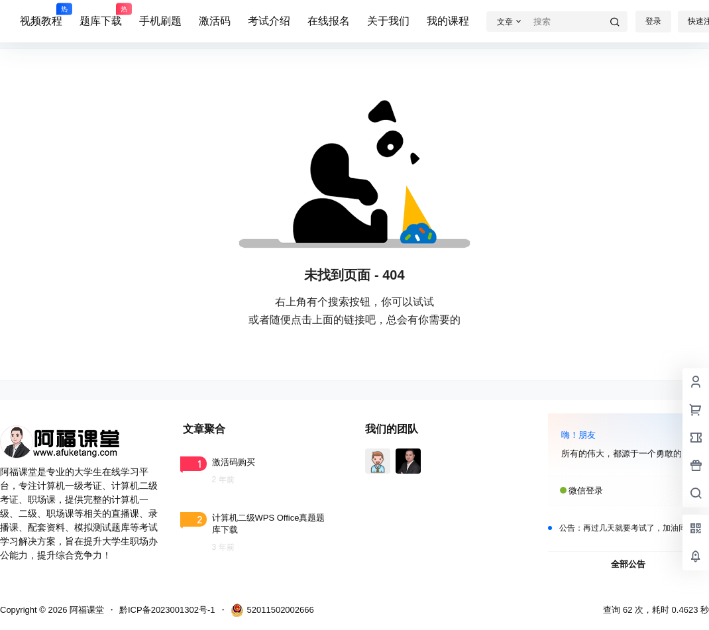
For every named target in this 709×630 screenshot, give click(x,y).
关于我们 (388, 20)
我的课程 (448, 20)
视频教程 (41, 15)
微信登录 (586, 491)
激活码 (215, 20)
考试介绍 (269, 20)
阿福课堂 (85, 610)
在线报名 (328, 20)
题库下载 (101, 15)
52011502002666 (272, 610)
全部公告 (628, 564)
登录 (653, 21)
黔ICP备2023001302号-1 (167, 610)
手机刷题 (160, 20)
